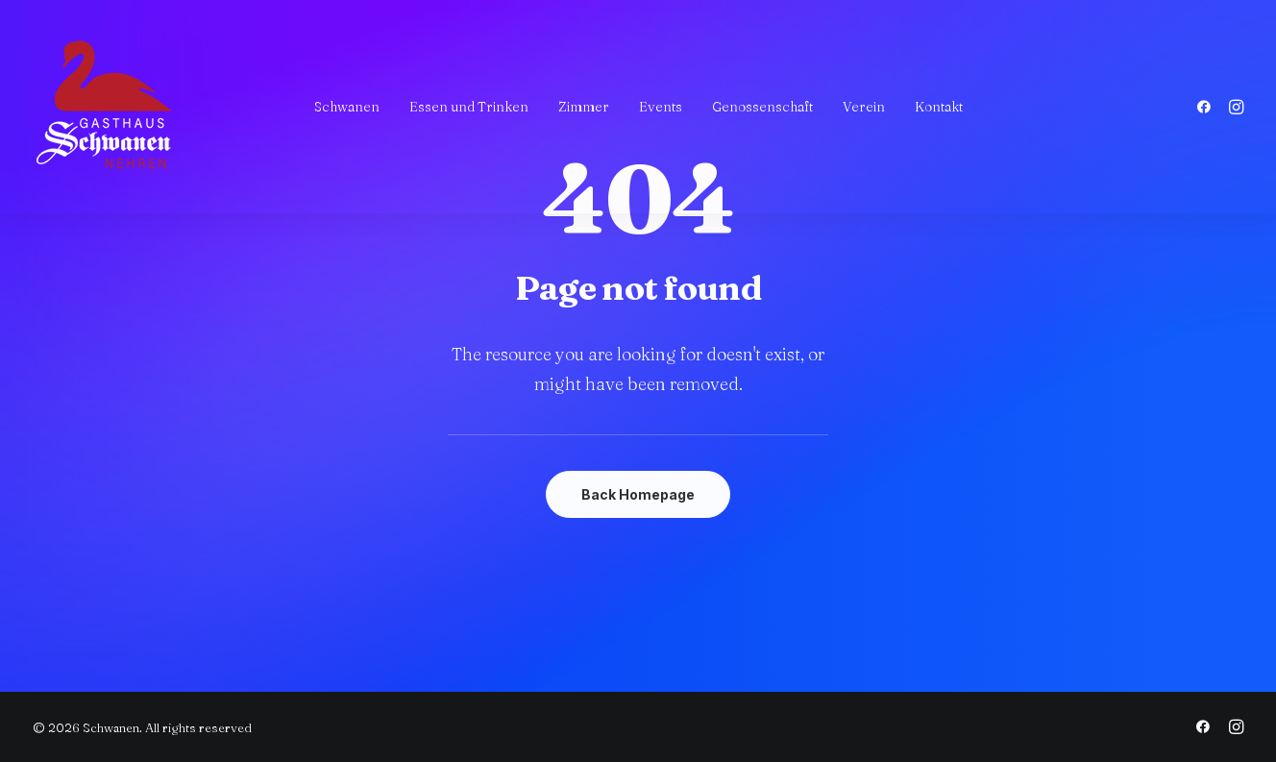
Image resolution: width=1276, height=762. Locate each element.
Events (660, 106)
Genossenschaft (762, 106)
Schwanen (347, 106)
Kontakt (939, 106)
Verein (864, 106)
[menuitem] (347, 106)
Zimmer (583, 106)
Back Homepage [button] (638, 494)
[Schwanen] (105, 107)
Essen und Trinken (468, 106)
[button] (1207, 106)
